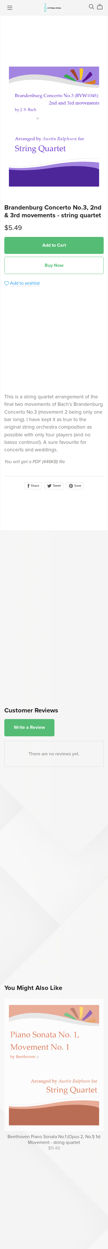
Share (33, 486)
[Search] (91, 6)
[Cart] (102, 7)
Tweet (54, 486)
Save (75, 486)
